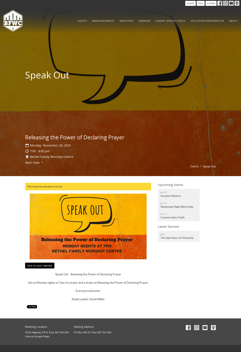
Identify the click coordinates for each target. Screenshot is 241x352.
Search (190, 3)
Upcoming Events (170, 185)
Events (82, 20)
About (233, 20)
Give (200, 3)
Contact (211, 3)
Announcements (103, 20)
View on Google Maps (37, 336)
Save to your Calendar (39, 265)
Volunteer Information (207, 20)
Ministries (126, 20)
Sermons (144, 20)
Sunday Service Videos (170, 20)
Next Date (34, 163)
